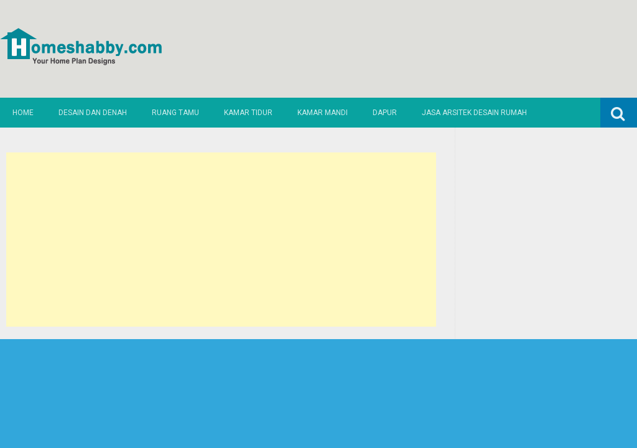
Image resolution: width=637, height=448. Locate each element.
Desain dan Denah (92, 112)
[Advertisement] (220, 239)
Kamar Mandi (322, 112)
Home (23, 112)
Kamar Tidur (248, 112)
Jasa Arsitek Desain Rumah (474, 112)
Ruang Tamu (175, 112)
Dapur (385, 112)
